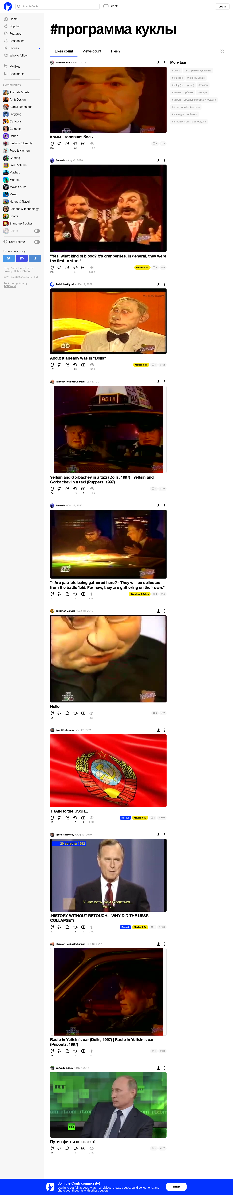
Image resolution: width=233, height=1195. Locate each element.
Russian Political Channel (70, 381)
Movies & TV (142, 267)
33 (162, 1051)
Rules (17, 271)
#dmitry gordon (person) (186, 107)
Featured (12, 33)
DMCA (26, 271)
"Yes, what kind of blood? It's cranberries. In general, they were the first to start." (108, 258)
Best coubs (14, 41)
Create (111, 6)
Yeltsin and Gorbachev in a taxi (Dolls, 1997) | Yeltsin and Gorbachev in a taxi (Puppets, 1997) (101, 480)
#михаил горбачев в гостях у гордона (194, 99)
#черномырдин (196, 78)
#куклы (176, 70)
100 (162, 817)
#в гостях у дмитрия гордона (189, 121)
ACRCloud (10, 286)
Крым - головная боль (71, 137)
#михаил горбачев (182, 92)
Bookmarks (14, 74)
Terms (30, 268)
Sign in (176, 1186)
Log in (222, 6)
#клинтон (177, 78)
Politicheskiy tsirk (66, 284)
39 (162, 488)
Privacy (8, 271)
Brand (21, 268)
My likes (12, 66)
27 (162, 1148)
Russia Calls (63, 62)
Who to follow (15, 55)
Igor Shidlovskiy (65, 730)
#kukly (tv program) (183, 85)
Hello (55, 706)
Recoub (125, 817)
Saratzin (60, 160)
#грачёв (203, 85)
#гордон (202, 92)
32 (162, 364)
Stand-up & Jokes (140, 594)
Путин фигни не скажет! (72, 1141)
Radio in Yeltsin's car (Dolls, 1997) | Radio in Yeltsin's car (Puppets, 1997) (102, 1042)
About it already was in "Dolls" (78, 358)
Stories (22, 48)
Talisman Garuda (65, 611)
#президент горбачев (184, 114)
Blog (6, 268)
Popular (12, 26)
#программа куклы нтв (198, 70)
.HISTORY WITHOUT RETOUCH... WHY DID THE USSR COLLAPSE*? (99, 918)
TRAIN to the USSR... (69, 811)
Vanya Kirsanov (64, 1068)
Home (11, 19)
